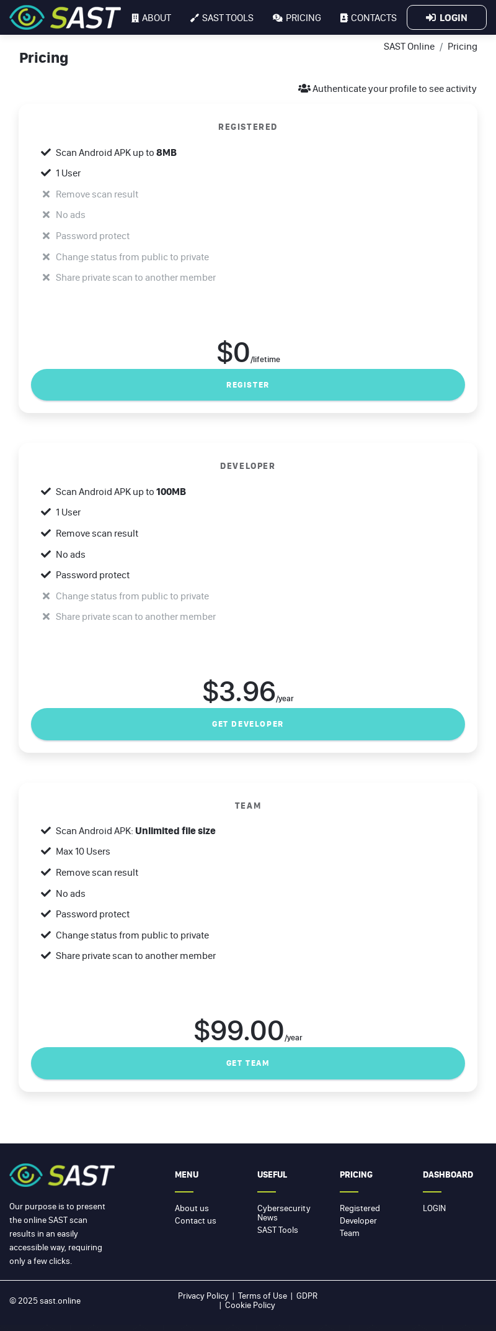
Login (446, 17)
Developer (358, 1220)
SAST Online (409, 46)
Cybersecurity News (284, 1212)
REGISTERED (248, 126)
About (151, 17)
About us (192, 1208)
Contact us (195, 1220)
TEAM (248, 805)
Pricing (297, 17)
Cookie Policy (250, 1305)
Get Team (248, 1063)
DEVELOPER (247, 465)
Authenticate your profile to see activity (387, 88)
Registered (360, 1208)
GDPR (306, 1295)
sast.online (60, 1300)
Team (350, 1232)
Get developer (248, 724)
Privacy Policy (203, 1295)
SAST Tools (277, 1229)
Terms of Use (262, 1295)
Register (248, 384)
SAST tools (222, 17)
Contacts (368, 17)
